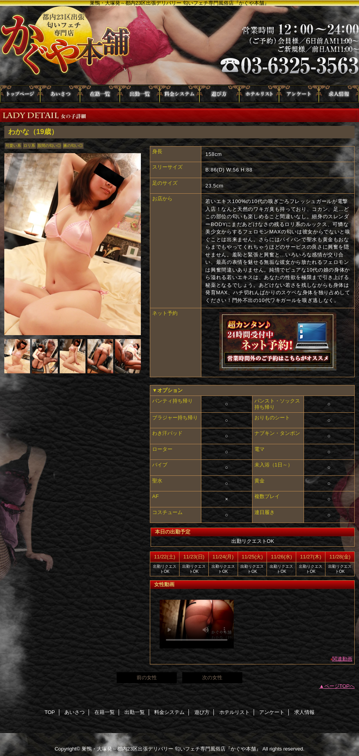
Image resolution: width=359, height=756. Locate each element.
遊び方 (219, 94)
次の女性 (212, 677)
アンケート (299, 94)
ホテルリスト (259, 94)
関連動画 (342, 659)
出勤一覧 (140, 94)
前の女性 (147, 677)
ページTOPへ (339, 686)
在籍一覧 (100, 94)
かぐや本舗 (179, 45)
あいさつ (60, 94)
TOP (20, 94)
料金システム (179, 94)
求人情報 (339, 94)
